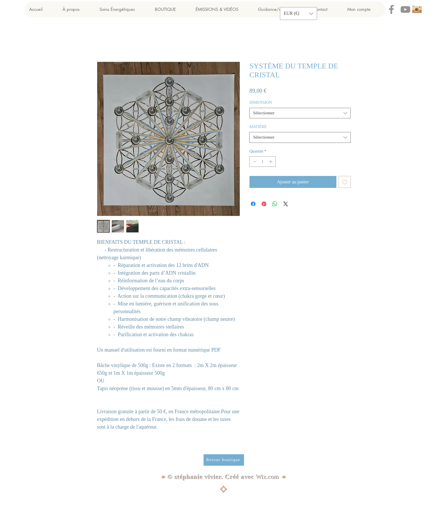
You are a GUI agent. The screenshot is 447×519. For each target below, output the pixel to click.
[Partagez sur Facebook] (253, 203)
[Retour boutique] (224, 460)
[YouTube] (405, 9)
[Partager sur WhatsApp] (274, 203)
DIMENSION (260, 102)
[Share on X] (285, 203)
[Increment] (271, 162)
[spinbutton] (262, 162)
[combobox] (300, 113)
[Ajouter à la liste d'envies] (345, 182)
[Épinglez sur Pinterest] (264, 203)
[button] (298, 13)
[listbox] (298, 13)
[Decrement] (253, 162)
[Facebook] (391, 9)
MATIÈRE (258, 127)
